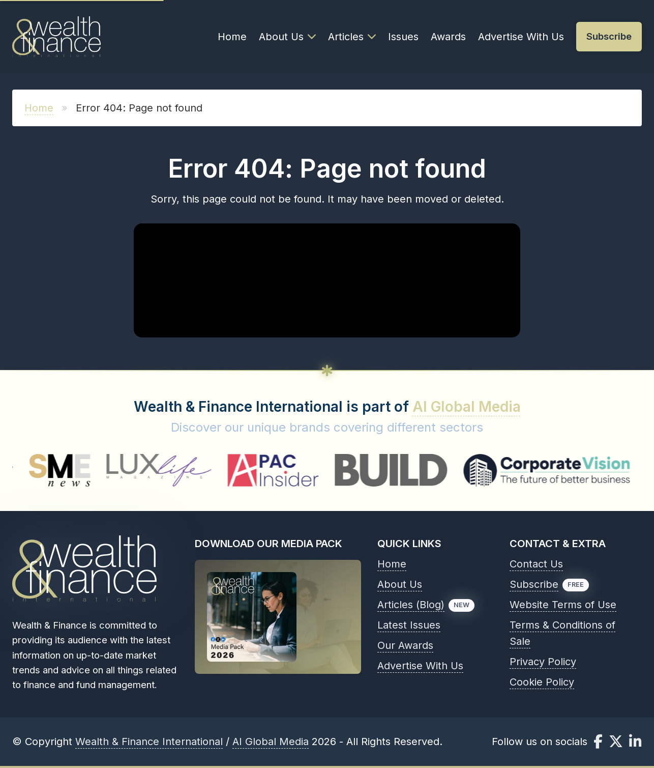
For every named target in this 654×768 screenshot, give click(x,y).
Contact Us (536, 564)
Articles (352, 37)
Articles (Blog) (410, 605)
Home (232, 37)
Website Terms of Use (563, 605)
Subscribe (534, 584)
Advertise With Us (521, 37)
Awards (448, 37)
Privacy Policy (543, 662)
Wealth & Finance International (149, 741)
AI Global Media (466, 406)
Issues (403, 37)
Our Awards (405, 645)
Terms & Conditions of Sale (562, 633)
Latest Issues (408, 625)
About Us (287, 37)
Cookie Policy (542, 682)
